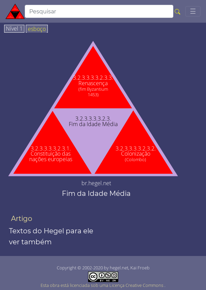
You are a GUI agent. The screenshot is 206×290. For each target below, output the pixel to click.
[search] (99, 11)
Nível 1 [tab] (14, 29)
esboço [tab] (37, 29)
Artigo (21, 218)
